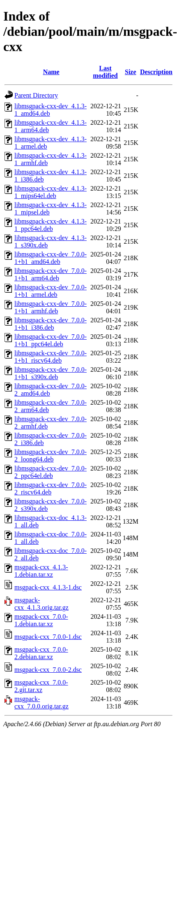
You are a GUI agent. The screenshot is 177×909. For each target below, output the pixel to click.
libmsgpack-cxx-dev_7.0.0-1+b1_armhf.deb (50, 307)
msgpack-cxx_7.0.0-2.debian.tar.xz (41, 653)
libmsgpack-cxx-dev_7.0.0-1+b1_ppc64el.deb (50, 340)
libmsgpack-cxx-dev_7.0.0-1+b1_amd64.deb (50, 258)
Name (51, 71)
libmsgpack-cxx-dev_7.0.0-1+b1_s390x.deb (50, 373)
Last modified (105, 72)
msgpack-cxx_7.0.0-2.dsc (48, 669)
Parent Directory (36, 95)
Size (130, 71)
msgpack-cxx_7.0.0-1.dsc (48, 636)
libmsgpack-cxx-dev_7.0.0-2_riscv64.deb (50, 488)
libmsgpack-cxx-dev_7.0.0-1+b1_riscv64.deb (50, 357)
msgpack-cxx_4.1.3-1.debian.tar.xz (41, 571)
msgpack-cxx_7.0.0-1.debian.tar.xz (41, 620)
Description (156, 71)
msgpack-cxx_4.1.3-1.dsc (48, 587)
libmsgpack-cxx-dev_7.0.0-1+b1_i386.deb (50, 324)
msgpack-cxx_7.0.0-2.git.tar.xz (41, 686)
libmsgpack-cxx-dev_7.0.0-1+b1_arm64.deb (50, 274)
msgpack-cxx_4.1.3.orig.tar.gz (41, 604)
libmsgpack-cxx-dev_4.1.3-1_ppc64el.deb (50, 225)
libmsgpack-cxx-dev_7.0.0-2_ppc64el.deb (50, 472)
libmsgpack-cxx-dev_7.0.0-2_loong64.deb (50, 455)
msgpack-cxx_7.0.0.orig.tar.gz (41, 702)
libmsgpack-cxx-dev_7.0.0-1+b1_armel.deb (50, 291)
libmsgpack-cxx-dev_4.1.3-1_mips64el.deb (50, 192)
